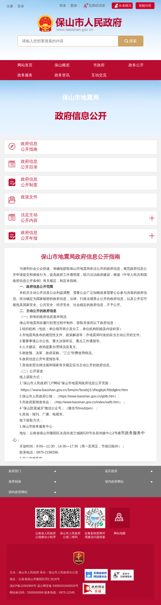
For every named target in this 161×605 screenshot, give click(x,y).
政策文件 (23, 201)
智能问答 (145, 5)
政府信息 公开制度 (23, 183)
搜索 (131, 41)
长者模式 (125, 5)
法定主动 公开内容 (23, 218)
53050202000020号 (65, 585)
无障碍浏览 (96, 5)
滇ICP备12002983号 (23, 585)
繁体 (73, 5)
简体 (62, 5)
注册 (9, 6)
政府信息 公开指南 (23, 147)
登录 (20, 6)
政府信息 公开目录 (23, 165)
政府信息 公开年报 (23, 236)
